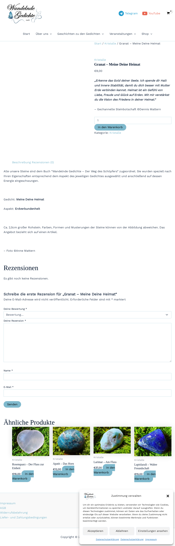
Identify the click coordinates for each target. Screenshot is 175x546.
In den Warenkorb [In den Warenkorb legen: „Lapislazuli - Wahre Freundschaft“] (145, 476)
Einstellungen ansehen (153, 531)
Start (26, 33)
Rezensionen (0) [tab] (43, 162)
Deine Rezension (15, 320)
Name (8, 370)
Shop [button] (147, 34)
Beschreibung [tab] (21, 162)
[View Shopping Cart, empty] (168, 13)
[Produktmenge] (132, 120)
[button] (168, 496)
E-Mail (9, 387)
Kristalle (110, 43)
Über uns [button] (44, 34)
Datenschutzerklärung (107, 539)
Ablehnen (122, 531)
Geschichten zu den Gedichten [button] (80, 34)
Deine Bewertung (15, 308)
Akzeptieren (95, 531)
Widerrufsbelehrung (14, 512)
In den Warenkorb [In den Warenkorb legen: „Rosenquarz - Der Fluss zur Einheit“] (23, 476)
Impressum (151, 539)
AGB (3, 508)
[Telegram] (128, 13)
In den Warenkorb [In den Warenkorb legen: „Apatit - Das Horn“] (63, 471)
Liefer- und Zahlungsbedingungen (23, 517)
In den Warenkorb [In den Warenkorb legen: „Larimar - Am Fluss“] (104, 470)
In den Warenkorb (110, 127)
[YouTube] (151, 13)
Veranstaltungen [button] (122, 34)
